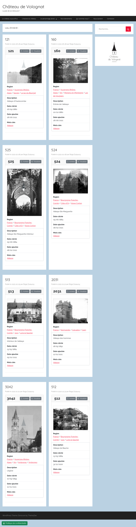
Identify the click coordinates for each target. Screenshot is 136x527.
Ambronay (22, 462)
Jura (16, 333)
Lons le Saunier (26, 333)
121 (7, 39)
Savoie (16, 93)
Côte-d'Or (19, 226)
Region (10, 87)
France (10, 90)
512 (53, 387)
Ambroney (33, 462)
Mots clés (11, 122)
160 (53, 39)
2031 (54, 280)
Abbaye (10, 125)
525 (8, 150)
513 (7, 280)
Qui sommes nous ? (82, 19)
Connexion (110, 19)
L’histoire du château (29, 19)
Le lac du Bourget (28, 93)
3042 (9, 387)
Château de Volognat (23, 6)
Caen (84, 330)
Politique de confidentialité (14, 523)
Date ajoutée (12, 114)
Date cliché (12, 106)
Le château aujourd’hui (10, 19)
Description (12, 98)
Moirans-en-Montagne (73, 93)
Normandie (65, 330)
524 (54, 150)
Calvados (76, 330)
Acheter (25, 51)
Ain (61, 93)
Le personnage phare (48, 19)
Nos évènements (66, 19)
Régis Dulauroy (29, 44)
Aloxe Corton (30, 226)
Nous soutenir (98, 19)
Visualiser (35, 51)
